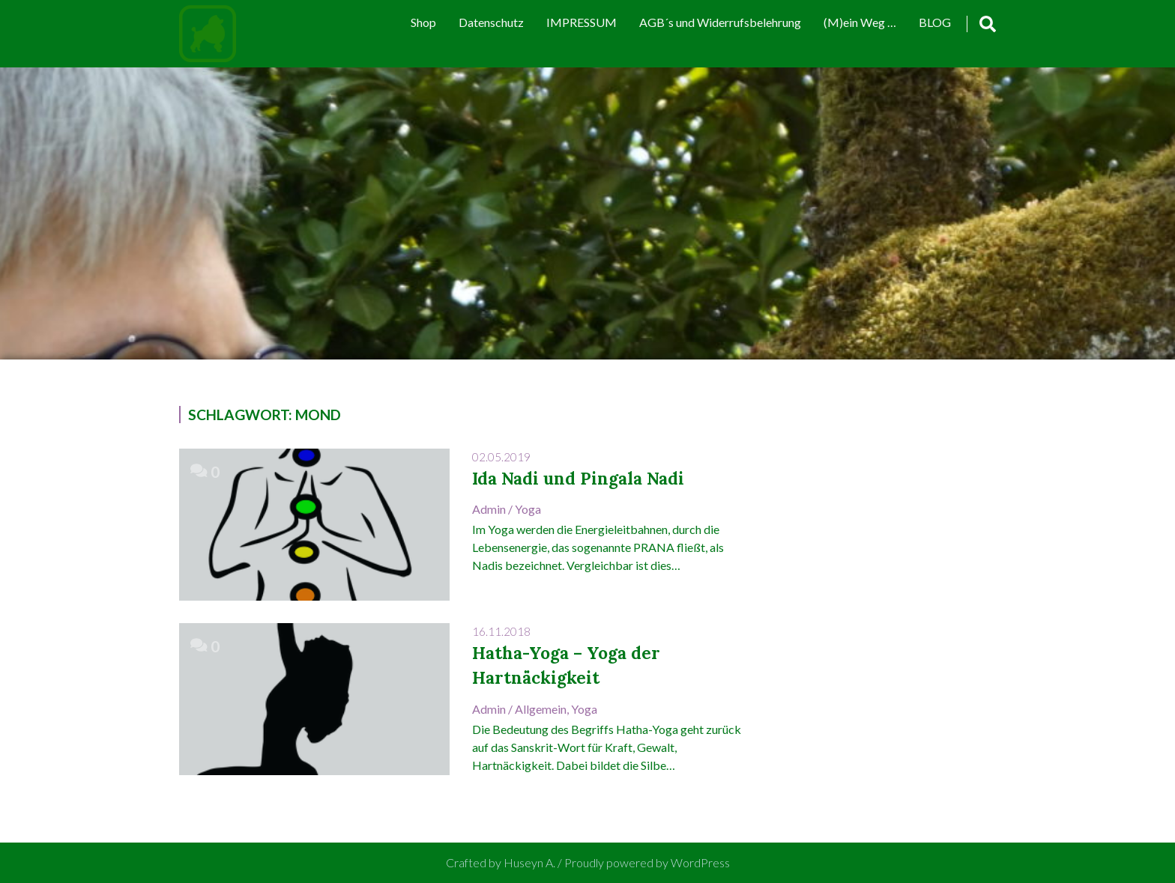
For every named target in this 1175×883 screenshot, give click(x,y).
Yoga (528, 509)
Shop (423, 22)
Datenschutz (491, 22)
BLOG (935, 22)
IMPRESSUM (581, 22)
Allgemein (541, 709)
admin (489, 509)
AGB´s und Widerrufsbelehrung (720, 22)
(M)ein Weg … (860, 22)
